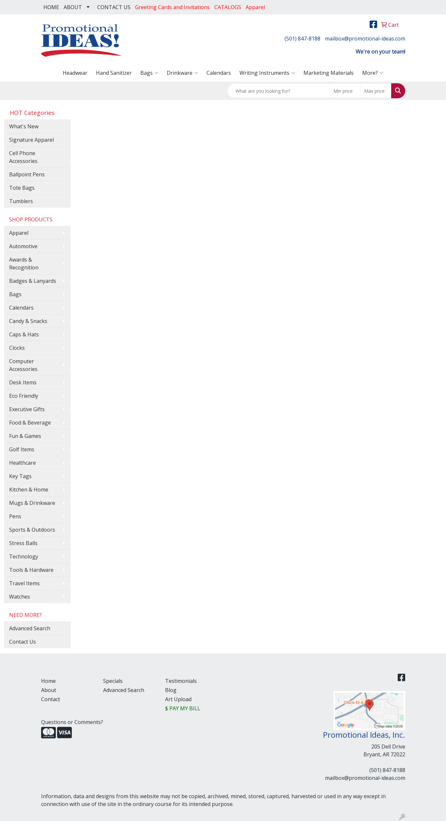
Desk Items (23, 382)
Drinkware (182, 73)
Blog (171, 690)
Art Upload (178, 699)
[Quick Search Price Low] (345, 90)
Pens (15, 516)
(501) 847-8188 (302, 38)
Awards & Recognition (23, 263)
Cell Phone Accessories (23, 157)
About (48, 690)
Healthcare (22, 462)
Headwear (75, 72)
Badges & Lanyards (32, 280)
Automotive (23, 246)
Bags (149, 73)
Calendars (219, 72)
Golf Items (21, 449)
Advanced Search (29, 628)
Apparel (18, 232)
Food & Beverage (30, 422)
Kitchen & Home (28, 489)
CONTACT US (114, 7)
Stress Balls (23, 543)
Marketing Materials (328, 72)
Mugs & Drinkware (32, 503)
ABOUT (73, 7)
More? (372, 73)
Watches (19, 596)
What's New (23, 126)
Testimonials (181, 680)
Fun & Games (25, 436)
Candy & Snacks (28, 321)
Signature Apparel (31, 139)
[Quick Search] (278, 90)
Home (48, 680)
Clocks (17, 347)
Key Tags (20, 476)
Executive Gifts (27, 409)
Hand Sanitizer (114, 72)
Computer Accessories (23, 365)
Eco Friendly (23, 395)
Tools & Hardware (31, 569)
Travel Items (24, 583)
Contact (50, 699)
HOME (51, 7)
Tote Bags (22, 187)
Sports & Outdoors (32, 529)
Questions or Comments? (72, 722)
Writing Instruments (267, 73)
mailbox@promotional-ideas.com (365, 38)
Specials (113, 680)
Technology (23, 556)
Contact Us (22, 641)
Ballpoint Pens (27, 174)
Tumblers (21, 201)
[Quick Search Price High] (376, 90)
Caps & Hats (24, 334)
